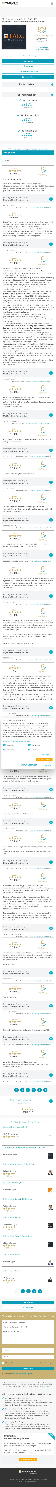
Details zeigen (45, 755)
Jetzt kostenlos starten (28, 1459)
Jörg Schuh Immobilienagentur (13, 1182)
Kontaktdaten (36, 84)
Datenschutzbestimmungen (20, 741)
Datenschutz (36, 1479)
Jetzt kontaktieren (28, 77)
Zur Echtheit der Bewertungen (28, 56)
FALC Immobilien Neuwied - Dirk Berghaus (17, 1199)
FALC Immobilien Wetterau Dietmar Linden (38, 381)
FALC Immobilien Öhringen (12, 1271)
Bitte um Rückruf (10, 1363)
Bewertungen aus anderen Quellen (42, 48)
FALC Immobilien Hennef (11, 1217)
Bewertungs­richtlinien (14, 1479)
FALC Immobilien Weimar (11, 1254)
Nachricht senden (28, 1368)
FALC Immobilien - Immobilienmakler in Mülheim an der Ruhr (24, 1148)
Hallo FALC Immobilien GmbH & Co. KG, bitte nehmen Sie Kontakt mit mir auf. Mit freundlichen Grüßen (28, 1332)
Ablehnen (46, 765)
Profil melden (47, 1386)
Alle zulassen (44, 759)
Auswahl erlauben (29, 765)
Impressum (6, 741)
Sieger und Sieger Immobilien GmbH (40, 207)
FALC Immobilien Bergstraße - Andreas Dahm (18, 1164)
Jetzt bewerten (28, 61)
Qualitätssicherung (27, 1479)
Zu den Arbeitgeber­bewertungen (28, 71)
